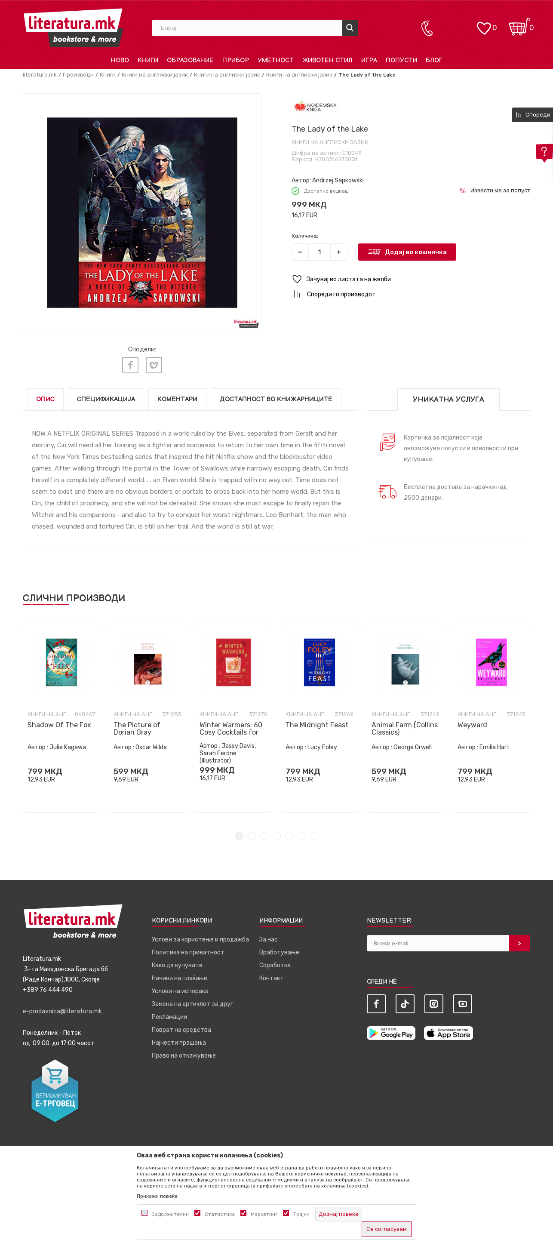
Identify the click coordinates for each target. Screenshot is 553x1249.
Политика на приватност (188, 952)
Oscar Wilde (151, 747)
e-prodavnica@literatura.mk (62, 1011)
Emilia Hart (494, 747)
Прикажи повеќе (157, 1196)
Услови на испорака (180, 991)
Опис (45, 399)
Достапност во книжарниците (276, 399)
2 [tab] (252, 836)
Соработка (275, 965)
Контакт (271, 978)
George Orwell (412, 747)
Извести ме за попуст (500, 190)
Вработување (279, 952)
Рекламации (169, 1017)
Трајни (301, 1214)
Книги (108, 74)
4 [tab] (277, 836)
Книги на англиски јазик (155, 74)
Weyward (472, 725)
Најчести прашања (179, 1042)
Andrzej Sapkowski (338, 180)
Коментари (177, 399)
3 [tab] (264, 836)
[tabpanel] (61, 718)
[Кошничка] (519, 24)
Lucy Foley (322, 747)
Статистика (220, 1214)
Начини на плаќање (179, 978)
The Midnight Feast (317, 725)
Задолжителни (170, 1214)
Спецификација (106, 399)
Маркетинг (264, 1214)
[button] (411, 279)
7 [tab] (314, 836)
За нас (268, 939)
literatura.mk (40, 74)
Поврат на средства (181, 1030)
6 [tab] (302, 836)
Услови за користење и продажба (200, 939)
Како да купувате (177, 965)
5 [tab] (289, 836)
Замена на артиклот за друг (192, 1004)
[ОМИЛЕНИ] (484, 24)
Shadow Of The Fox (59, 725)
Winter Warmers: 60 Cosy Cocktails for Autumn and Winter (231, 732)
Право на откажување (184, 1055)
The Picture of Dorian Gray (137, 728)
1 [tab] (239, 836)
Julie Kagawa (67, 747)
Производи (78, 74)
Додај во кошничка (416, 252)
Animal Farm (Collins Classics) (405, 728)
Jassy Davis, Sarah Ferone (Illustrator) (228, 753)
